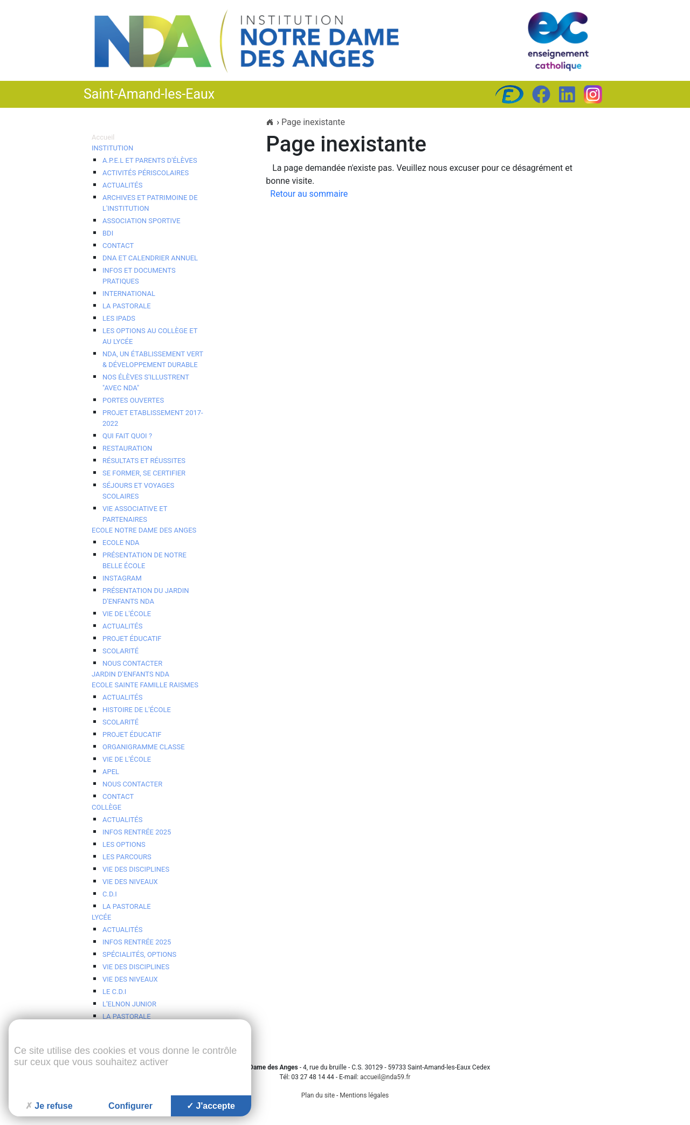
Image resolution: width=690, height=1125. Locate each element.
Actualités (122, 185)
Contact (118, 245)
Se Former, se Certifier (143, 473)
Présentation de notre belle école (144, 560)
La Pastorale (126, 906)
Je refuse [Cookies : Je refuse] (48, 1106)
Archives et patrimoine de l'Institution (150, 203)
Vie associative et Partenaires (134, 514)
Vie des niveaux (130, 882)
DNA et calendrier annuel (150, 258)
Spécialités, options (139, 954)
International (128, 293)
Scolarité (120, 651)
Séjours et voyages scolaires (138, 490)
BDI (107, 233)
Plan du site (318, 1095)
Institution (112, 148)
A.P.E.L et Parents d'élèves (149, 160)
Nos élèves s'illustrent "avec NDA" (145, 382)
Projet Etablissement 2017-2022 (152, 418)
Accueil (103, 137)
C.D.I (109, 894)
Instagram (122, 578)
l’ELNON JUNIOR (129, 1004)
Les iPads (118, 318)
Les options (124, 844)
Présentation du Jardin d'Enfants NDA (145, 595)
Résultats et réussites (143, 461)
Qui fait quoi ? (127, 436)
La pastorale (126, 306)
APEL (110, 772)
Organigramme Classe (143, 747)
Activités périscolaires (145, 173)
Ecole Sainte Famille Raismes (145, 685)
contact (118, 796)
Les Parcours (126, 857)
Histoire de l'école (136, 710)
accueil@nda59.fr (385, 1077)
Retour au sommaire (309, 194)
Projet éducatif (132, 638)
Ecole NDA (121, 543)
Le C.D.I (114, 992)
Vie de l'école (126, 614)
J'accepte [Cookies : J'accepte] (211, 1105)
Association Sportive (141, 221)
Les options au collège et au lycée (149, 336)
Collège (106, 807)
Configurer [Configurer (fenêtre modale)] (130, 1105)
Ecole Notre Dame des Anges (144, 530)
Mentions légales (364, 1095)
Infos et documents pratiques (139, 275)
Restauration (127, 448)
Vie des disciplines (135, 869)
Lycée (101, 917)
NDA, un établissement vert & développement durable (152, 359)
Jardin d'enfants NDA (130, 674)
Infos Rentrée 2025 (136, 832)
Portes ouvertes (133, 400)
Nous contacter (132, 663)
